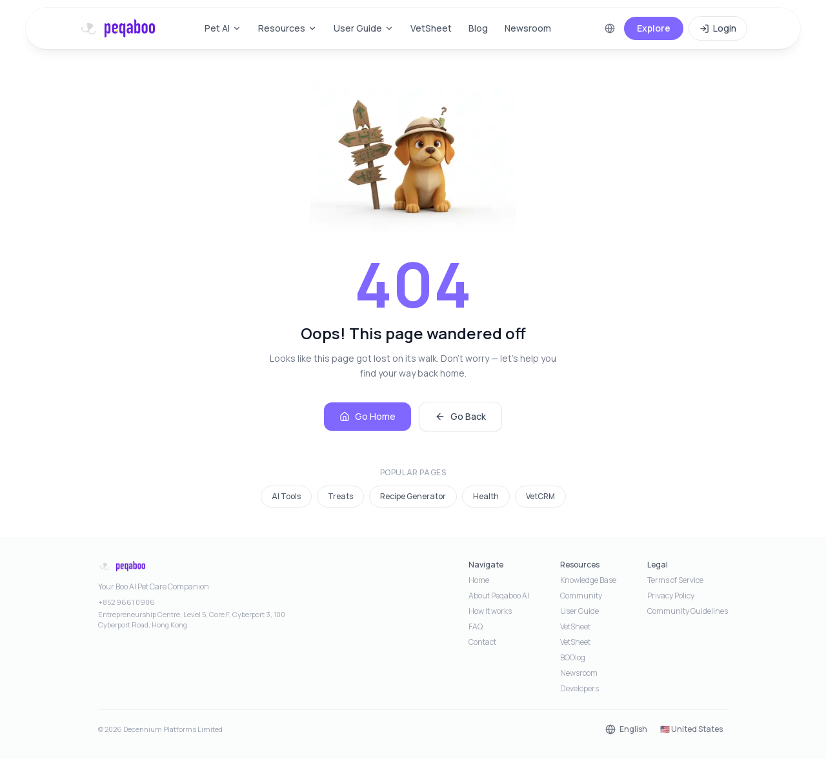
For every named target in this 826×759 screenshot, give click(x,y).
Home (478, 580)
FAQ (475, 627)
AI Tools (286, 496)
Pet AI (223, 28)
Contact (482, 642)
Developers (579, 689)
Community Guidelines (687, 611)
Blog (478, 28)
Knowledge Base (588, 580)
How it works (490, 611)
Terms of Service (675, 580)
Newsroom (528, 28)
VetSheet (431, 28)
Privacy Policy (670, 596)
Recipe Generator (413, 496)
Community (581, 596)
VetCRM (540, 496)
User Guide (364, 28)
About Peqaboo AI (498, 596)
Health (486, 496)
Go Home (367, 416)
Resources (287, 28)
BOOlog (572, 658)
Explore (653, 28)
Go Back (460, 416)
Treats (340, 496)
